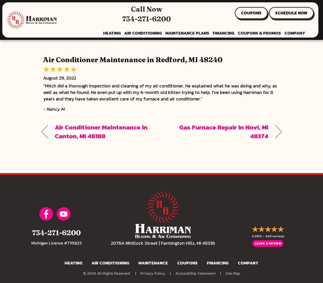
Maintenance (153, 263)
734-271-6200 (146, 19)
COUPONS (251, 13)
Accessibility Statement (195, 273)
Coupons (187, 263)
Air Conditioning (143, 33)
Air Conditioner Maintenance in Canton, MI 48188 (101, 132)
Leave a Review (268, 243)
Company (294, 33)
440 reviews (274, 236)
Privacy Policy (152, 273)
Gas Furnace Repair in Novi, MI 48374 (218, 132)
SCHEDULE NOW (291, 13)
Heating (112, 33)
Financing (223, 33)
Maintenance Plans (187, 33)
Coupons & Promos (259, 33)
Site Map (232, 273)
